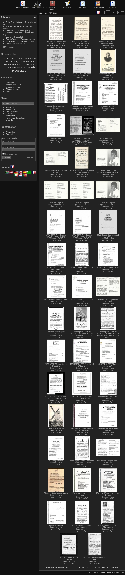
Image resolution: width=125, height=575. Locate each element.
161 (78, 567)
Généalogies (82, 6)
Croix (33, 58)
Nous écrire (67, 6)
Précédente (61, 567)
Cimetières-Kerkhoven (15, 30)
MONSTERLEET (12, 67)
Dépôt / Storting (12, 43)
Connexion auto (10, 154)
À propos (10, 113)
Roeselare (19, 70)
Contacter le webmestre (115, 572)
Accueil (43, 13)
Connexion (10, 134)
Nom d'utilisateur (9, 141)
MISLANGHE (27, 61)
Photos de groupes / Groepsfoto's (20, 33)
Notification (10, 116)
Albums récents (12, 89)
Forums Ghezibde (97, 6)
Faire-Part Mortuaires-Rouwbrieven (21, 22)
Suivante (104, 567)
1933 (5, 58)
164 (90, 567)
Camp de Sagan (13, 37)
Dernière (114, 567)
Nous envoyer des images (52, 7)
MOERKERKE (12, 64)
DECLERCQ (11, 61)
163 (86, 567)
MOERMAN (27, 64)
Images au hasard (13, 85)
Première (50, 567)
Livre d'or (10, 120)
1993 (19, 58)
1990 (12, 58)
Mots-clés (10, 107)
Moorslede (29, 67)
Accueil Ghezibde (22, 6)
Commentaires (12, 111)
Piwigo (102, 572)
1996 (26, 58)
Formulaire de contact (15, 118)
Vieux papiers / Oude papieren (19, 41)
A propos (112, 6)
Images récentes (13, 87)
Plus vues (10, 83)
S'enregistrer (11, 132)
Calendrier (10, 91)
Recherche (10, 109)
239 (96, 567)
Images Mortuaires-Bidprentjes (19, 26)
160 (74, 567)
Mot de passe (8, 147)
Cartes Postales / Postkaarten (18, 39)
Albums (5, 17)
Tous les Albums (38, 7)
